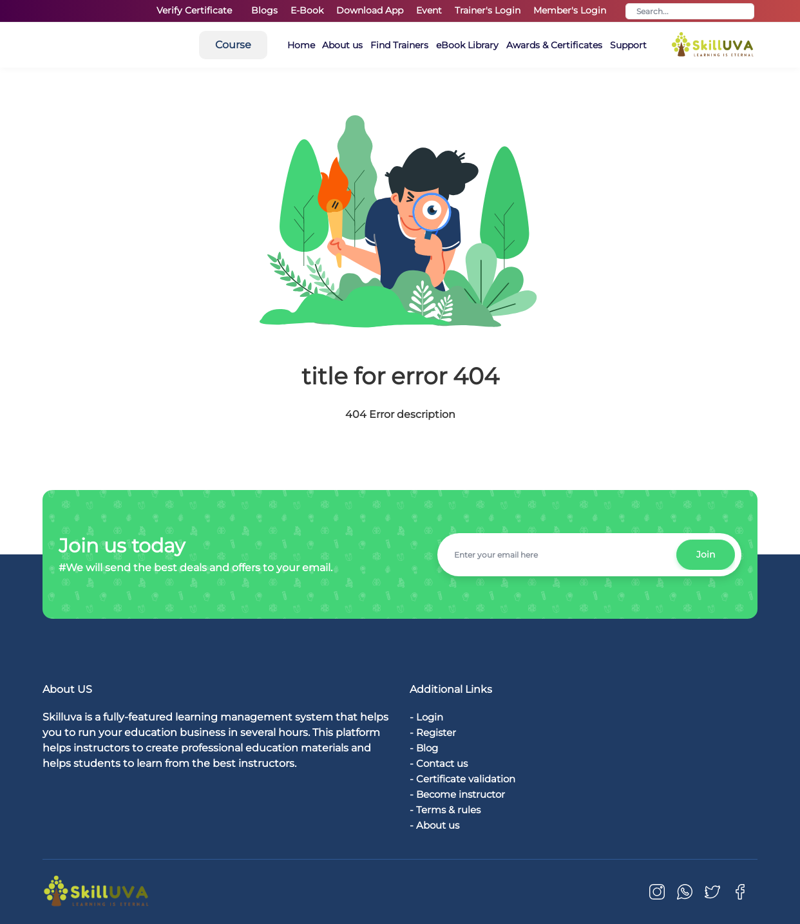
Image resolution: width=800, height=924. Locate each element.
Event (429, 10)
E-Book (306, 10)
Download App (369, 10)
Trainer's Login (487, 10)
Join (704, 554)
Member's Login (569, 10)
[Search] (689, 11)
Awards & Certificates (634, 45)
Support (713, 45)
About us (406, 45)
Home (360, 45)
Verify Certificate (194, 10)
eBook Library (542, 45)
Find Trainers (469, 45)
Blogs (264, 10)
